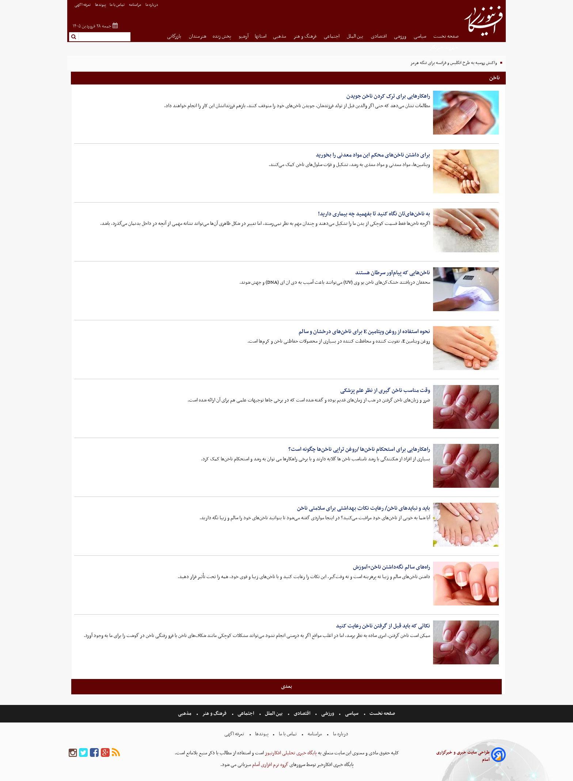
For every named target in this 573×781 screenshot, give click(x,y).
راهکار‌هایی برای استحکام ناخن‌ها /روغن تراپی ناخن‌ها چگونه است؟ (359, 449)
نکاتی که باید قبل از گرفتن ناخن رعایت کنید (383, 626)
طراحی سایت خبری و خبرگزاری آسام (463, 756)
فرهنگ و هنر (305, 36)
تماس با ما (117, 4)
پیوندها (100, 4)
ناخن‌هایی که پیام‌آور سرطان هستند (392, 273)
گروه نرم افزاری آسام (269, 765)
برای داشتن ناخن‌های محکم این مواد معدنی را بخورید (373, 155)
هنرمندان (197, 36)
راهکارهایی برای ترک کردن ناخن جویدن (388, 96)
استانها (260, 36)
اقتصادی (379, 36)
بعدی (286, 686)
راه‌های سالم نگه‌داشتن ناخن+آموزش (391, 567)
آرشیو (243, 36)
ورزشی (400, 36)
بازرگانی (174, 36)
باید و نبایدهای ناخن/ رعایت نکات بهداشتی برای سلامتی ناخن (363, 508)
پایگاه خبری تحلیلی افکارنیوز (290, 753)
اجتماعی (332, 36)
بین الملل (355, 36)
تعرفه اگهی (83, 4)
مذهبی (280, 36)
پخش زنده (222, 36)
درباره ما (152, 4)
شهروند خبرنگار (444, 47)
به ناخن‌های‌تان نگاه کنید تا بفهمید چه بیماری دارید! (374, 214)
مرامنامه (135, 4)
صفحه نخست (446, 36)
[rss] (116, 753)
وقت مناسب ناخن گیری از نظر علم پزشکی (385, 390)
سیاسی (420, 36)
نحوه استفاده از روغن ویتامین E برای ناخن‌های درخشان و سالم (364, 331)
